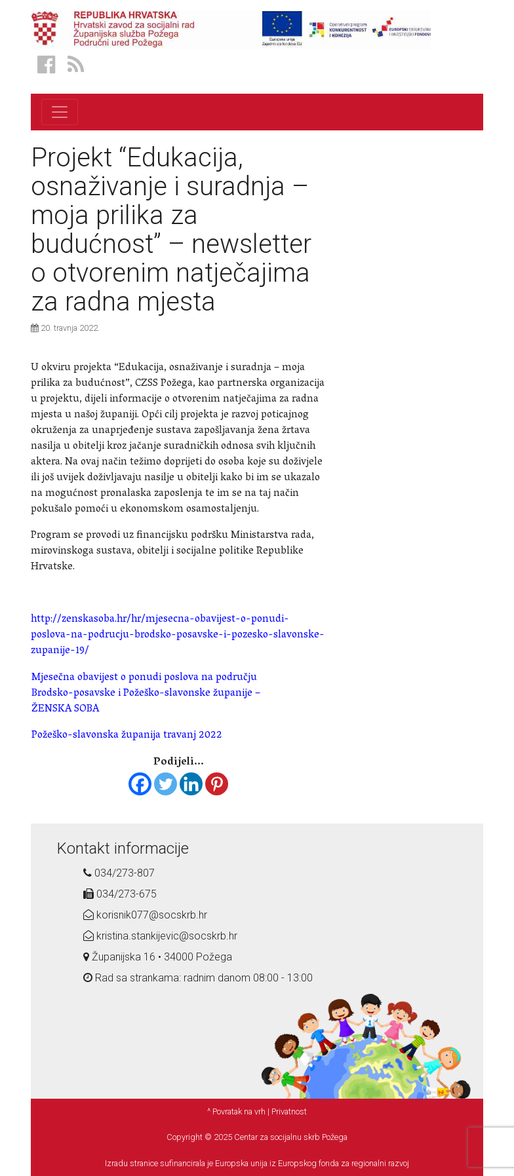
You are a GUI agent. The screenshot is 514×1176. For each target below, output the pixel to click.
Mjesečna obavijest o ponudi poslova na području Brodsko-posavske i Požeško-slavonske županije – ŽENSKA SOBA (145, 693)
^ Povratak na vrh (236, 1111)
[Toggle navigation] (59, 112)
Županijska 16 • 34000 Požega (157, 957)
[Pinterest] (216, 783)
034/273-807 (119, 873)
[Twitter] (165, 783)
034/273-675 (120, 894)
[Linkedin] (191, 783)
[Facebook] (139, 783)
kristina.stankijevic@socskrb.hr (160, 936)
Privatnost (289, 1111)
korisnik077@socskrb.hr (145, 915)
